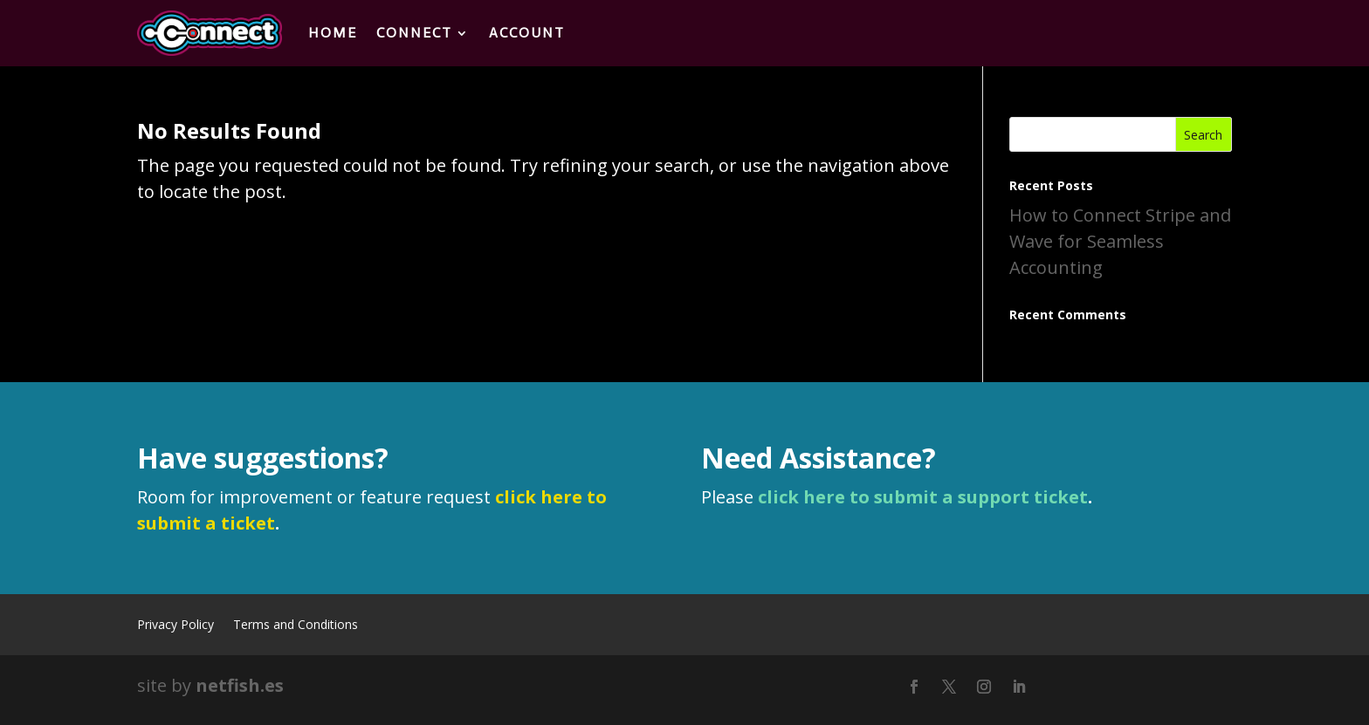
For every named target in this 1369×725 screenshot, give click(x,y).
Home (332, 32)
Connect (414, 32)
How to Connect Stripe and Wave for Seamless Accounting (1120, 241)
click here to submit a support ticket (923, 497)
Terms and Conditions (295, 626)
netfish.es (240, 685)
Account (527, 32)
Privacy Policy (175, 626)
